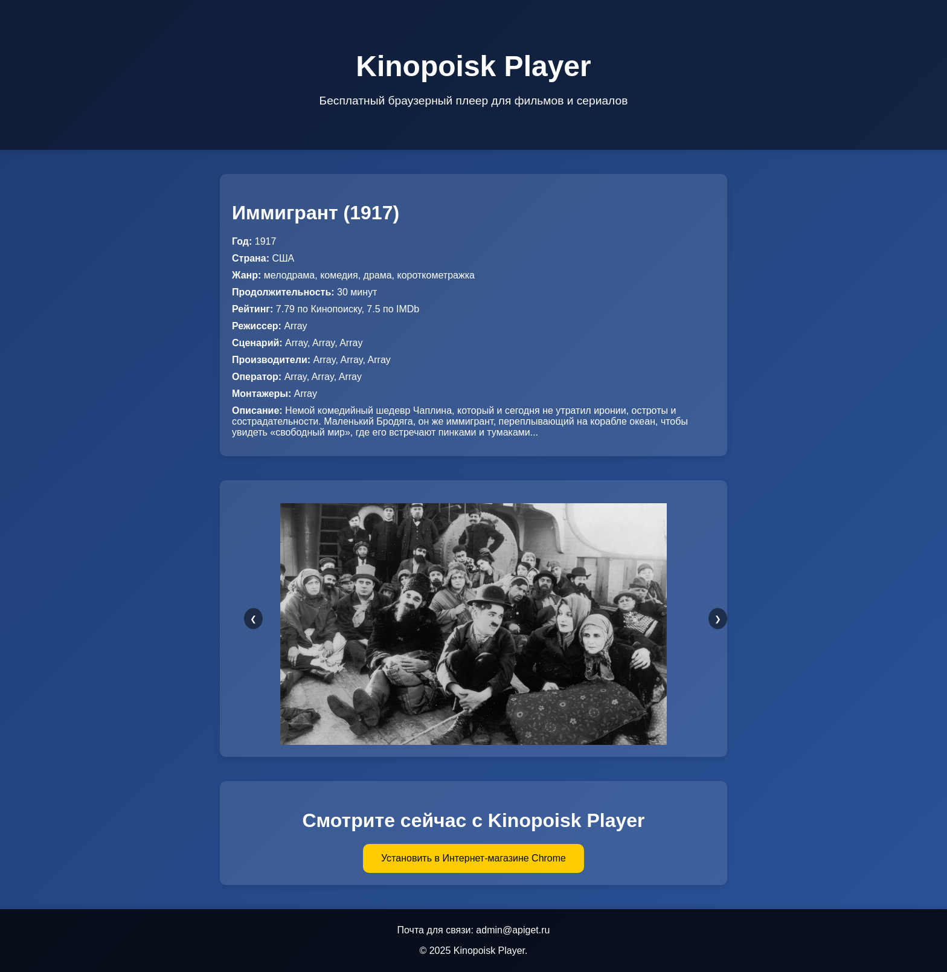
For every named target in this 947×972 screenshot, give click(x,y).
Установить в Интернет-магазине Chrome (473, 858)
